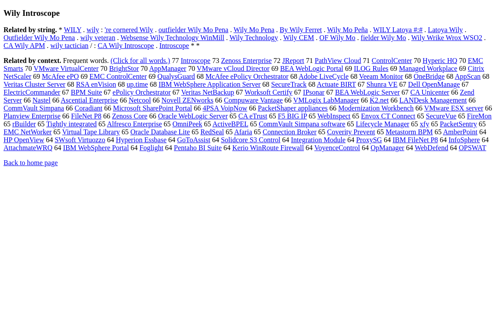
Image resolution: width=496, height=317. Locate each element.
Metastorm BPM (409, 132)
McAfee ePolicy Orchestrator (247, 76)
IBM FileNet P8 (415, 140)
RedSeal (212, 132)
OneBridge (429, 76)
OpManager (387, 147)
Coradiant (88, 108)
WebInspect (333, 116)
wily (93, 29)
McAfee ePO (60, 76)
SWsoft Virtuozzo (80, 140)
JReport (293, 60)
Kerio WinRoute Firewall (268, 147)
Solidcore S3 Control (250, 140)
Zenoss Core (129, 116)
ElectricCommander (32, 92)
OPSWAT (472, 147)
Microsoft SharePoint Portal (152, 108)
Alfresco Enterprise (134, 124)
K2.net (379, 100)
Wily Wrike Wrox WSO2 (446, 37)
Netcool (140, 100)
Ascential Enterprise (89, 100)
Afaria (243, 132)
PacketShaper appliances (293, 108)
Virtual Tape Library (91, 132)
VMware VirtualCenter (66, 68)
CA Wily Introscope (126, 45)
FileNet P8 (86, 116)
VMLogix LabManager (326, 100)
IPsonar (314, 92)
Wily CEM (298, 37)
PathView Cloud (338, 60)
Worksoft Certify (268, 92)
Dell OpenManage (434, 84)
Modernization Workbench (376, 108)
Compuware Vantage (253, 100)
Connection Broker (289, 132)
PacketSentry (458, 124)
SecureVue (441, 116)
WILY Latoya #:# (397, 29)
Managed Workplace (428, 68)
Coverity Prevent (351, 132)
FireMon (479, 116)
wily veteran (97, 37)
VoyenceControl (337, 147)
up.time (137, 84)
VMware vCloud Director (233, 68)
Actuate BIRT (336, 84)
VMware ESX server (453, 108)
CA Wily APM (24, 45)
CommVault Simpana (34, 108)
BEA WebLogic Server (367, 92)
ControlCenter (392, 60)
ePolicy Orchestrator (142, 92)
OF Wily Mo (337, 37)
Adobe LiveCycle (323, 76)
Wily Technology (253, 37)
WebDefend (431, 147)
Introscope (174, 45)
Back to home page (31, 162)
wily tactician (69, 45)
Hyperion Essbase (141, 140)
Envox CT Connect (388, 116)
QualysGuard (176, 76)
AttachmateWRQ (28, 147)
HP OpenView (24, 140)
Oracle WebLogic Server (193, 116)
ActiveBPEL (230, 124)
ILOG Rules (371, 68)
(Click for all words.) (140, 60)
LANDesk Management (432, 100)
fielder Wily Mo (383, 37)
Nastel (42, 100)
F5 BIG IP (292, 116)
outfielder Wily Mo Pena (194, 29)
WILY (72, 29)
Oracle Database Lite (160, 132)
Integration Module (318, 140)
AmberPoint (460, 132)
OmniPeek (188, 124)
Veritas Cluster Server (34, 84)
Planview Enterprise (32, 116)
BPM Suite (86, 92)
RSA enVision (96, 84)
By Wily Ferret (301, 29)
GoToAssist (193, 140)
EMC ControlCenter (118, 76)
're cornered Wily (129, 29)
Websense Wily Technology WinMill (172, 37)
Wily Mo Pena (253, 29)
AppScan (468, 76)
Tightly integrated (71, 124)
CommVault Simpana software (302, 124)
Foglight (151, 147)
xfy (424, 124)
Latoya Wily (445, 29)
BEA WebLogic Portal (311, 68)
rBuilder (24, 124)
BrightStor (124, 68)
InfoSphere (464, 140)
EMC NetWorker (28, 132)
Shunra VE (381, 84)
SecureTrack (289, 84)
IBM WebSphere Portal (96, 147)
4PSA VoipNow (225, 108)
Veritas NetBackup (207, 92)
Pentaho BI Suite (198, 147)
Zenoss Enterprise (246, 60)
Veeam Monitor (381, 76)
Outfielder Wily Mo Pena (39, 37)
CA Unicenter (430, 92)
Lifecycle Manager (382, 124)
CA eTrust (252, 116)
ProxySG (369, 140)
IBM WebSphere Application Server (210, 84)
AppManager (167, 68)
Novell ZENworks (188, 100)
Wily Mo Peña (347, 29)
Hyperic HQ (439, 60)
